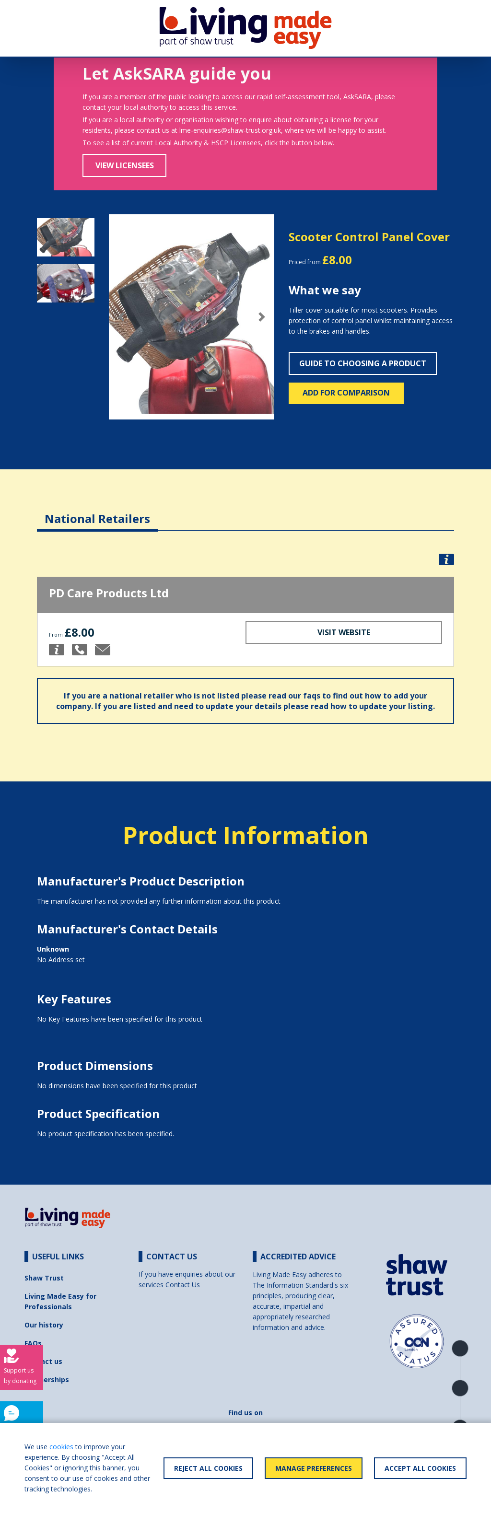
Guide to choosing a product (362, 363)
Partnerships (46, 1379)
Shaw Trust (44, 1277)
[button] (121, 317)
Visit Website (343, 632)
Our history (43, 1324)
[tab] (97, 511)
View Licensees (124, 165)
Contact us (43, 1361)
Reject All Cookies (208, 1468)
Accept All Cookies (420, 1468)
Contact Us (182, 1284)
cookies (61, 1446)
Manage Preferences (313, 1468)
